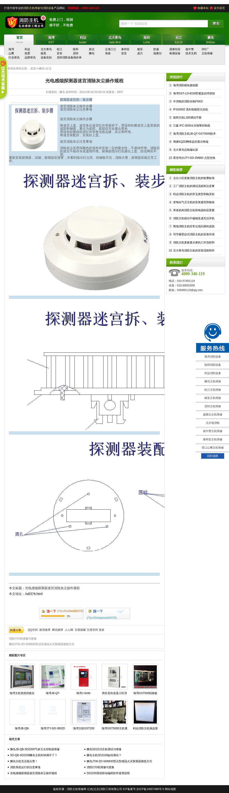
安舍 (59, 53)
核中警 (190, 49)
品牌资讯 (30, 57)
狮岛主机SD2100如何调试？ (104, 755)
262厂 (205, 49)
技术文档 (191, 53)
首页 (33, 68)
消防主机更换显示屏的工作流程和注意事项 (194, 243)
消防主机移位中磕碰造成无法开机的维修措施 (194, 219)
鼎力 (140, 53)
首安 (124, 53)
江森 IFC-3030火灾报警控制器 (191, 125)
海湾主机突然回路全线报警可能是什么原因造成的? (22, 694)
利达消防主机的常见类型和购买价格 (194, 195)
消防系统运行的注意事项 (25, 767)
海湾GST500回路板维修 (145, 694)
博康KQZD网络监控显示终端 (190, 141)
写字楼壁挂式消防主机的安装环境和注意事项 (194, 235)
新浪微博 (44, 630)
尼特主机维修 (212, 406)
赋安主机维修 (212, 398)
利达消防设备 (212, 373)
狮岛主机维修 (212, 381)
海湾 (11, 49)
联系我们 (176, 262)
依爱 (27, 53)
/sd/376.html (34, 594)
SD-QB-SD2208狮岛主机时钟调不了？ (33, 755)
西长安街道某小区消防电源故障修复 (114, 694)
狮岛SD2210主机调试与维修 (104, 749)
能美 (43, 53)
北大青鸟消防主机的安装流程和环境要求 (194, 251)
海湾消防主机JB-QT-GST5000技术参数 (194, 134)
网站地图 (170, 789)
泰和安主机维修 (212, 439)
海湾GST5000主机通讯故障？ (114, 729)
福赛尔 (157, 53)
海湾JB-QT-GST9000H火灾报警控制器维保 (52, 694)
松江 (59, 49)
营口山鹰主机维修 (213, 447)
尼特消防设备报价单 (69, 57)
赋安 (140, 49)
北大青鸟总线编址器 (185, 149)
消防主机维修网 (76, 789)
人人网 (69, 630)
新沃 (91, 49)
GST (51, 39)
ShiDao (210, 39)
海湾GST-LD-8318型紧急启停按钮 (194, 93)
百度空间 (92, 630)
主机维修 (207, 53)
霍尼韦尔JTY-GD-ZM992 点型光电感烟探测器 (194, 158)
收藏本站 (203, 8)
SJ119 (178, 39)
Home (19, 39)
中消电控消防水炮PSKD (188, 101)
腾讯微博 (57, 630)
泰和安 (125, 49)
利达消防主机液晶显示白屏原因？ (145, 729)
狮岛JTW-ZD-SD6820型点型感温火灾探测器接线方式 (41, 644)
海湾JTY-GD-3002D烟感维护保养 (53, 729)
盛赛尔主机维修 (212, 414)
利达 (27, 49)
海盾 (108, 53)
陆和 (75, 49)
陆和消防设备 (212, 364)
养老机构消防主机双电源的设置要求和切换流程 (194, 211)
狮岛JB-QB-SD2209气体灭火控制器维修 (35, 749)
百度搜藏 (80, 630)
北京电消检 (213, 422)
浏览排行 (176, 77)
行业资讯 (14, 57)
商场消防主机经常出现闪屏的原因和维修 (194, 227)
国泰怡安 (174, 49)
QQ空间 (33, 630)
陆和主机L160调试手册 (187, 117)
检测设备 (174, 53)
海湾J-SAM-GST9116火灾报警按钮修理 (83, 694)
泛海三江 (110, 49)
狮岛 (91, 53)
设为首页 (219, 8)
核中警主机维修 (212, 431)
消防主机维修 (31, 8)
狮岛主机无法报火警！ (24, 761)
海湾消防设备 (212, 356)
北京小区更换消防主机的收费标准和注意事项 (194, 178)
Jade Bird (114, 39)
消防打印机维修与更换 (23, 638)
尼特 (75, 53)
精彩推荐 (176, 170)
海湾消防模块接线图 (185, 85)
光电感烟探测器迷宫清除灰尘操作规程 (33, 773)
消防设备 (48, 8)
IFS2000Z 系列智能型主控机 (190, 109)
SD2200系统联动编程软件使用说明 (108, 773)
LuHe (146, 39)
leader (83, 39)
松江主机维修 (212, 389)
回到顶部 (212, 456)
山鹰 (11, 53)
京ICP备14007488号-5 (150, 789)
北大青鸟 (46, 49)
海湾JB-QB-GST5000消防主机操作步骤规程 (22, 729)
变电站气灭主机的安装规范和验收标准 (194, 203)
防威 (156, 49)
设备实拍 (46, 57)
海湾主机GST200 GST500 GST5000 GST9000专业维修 (83, 729)
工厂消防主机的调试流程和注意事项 (194, 187)
